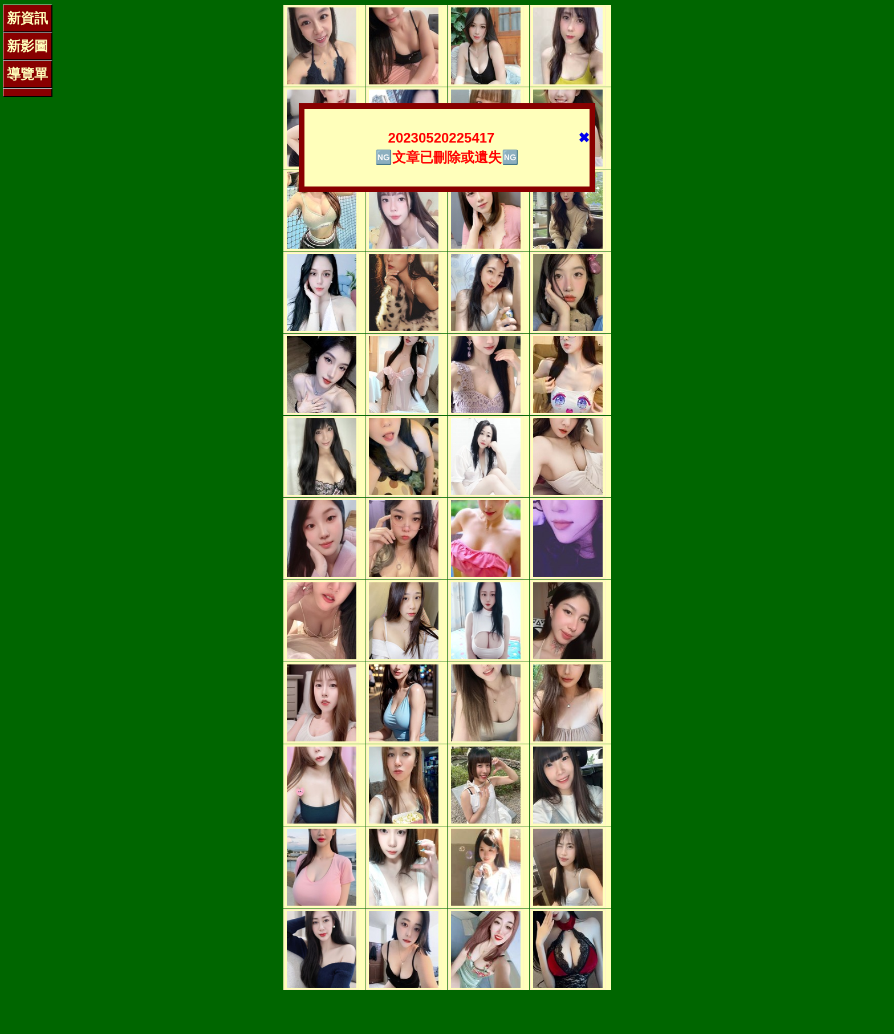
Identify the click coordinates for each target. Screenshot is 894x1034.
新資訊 (27, 18)
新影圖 (27, 46)
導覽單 (27, 74)
